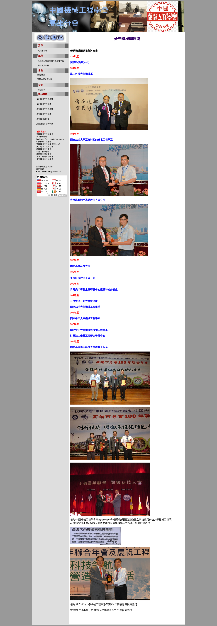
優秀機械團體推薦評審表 (84, 50)
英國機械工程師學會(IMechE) (48, 144)
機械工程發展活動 (44, 79)
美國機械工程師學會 (44, 134)
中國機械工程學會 (43, 142)
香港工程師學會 (42, 151)
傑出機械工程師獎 (43, 104)
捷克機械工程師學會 (44, 159)
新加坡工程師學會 (43, 154)
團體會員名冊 (43, 65)
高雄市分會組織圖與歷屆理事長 (51, 61)
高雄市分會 (42, 51)
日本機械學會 (42, 137)
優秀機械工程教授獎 (44, 109)
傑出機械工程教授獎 (44, 99)
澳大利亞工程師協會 (44, 147)
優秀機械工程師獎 (43, 114)
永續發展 (41, 90)
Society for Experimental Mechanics (50, 139)
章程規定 (41, 75)
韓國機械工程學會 (43, 149)
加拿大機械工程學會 (44, 156)
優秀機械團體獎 (42, 119)
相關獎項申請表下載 (44, 124)
